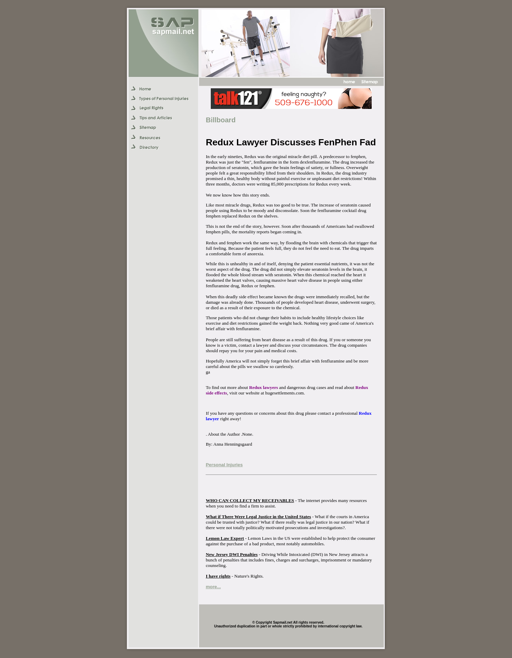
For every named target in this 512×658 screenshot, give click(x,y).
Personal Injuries (224, 464)
